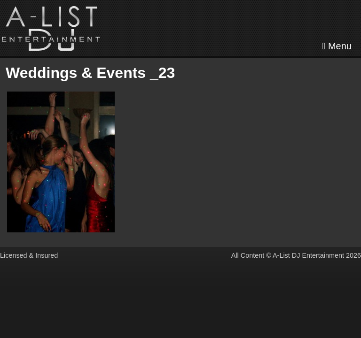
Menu (337, 46)
